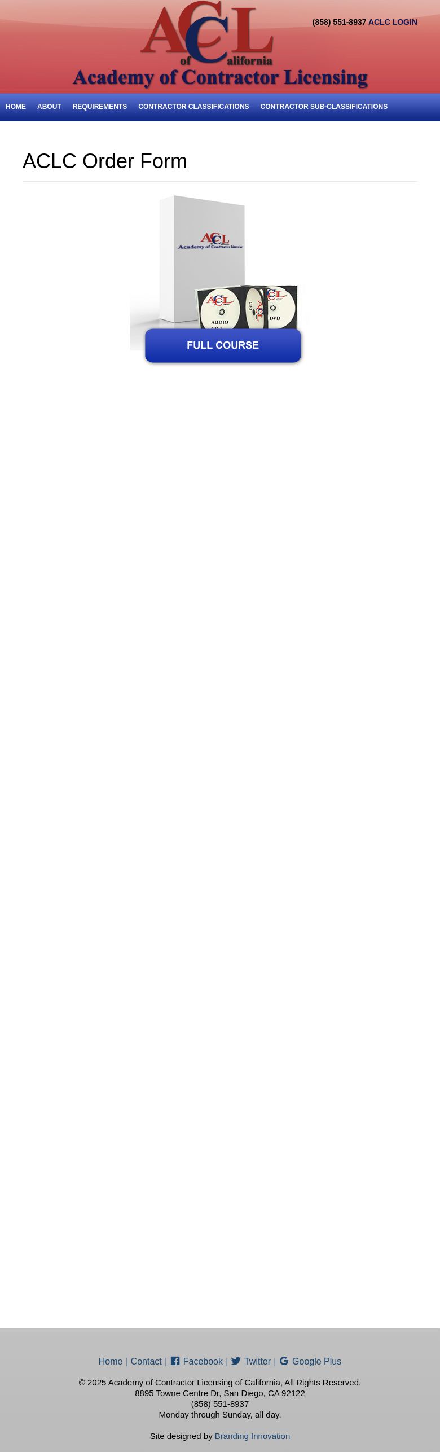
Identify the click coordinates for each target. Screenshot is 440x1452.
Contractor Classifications (193, 107)
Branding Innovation (252, 1436)
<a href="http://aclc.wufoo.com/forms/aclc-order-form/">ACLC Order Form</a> (220, 834)
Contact (109, 135)
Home (16, 107)
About (49, 107)
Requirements (100, 107)
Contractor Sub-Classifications (324, 107)
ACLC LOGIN (392, 22)
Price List (24, 135)
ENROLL (68, 135)
